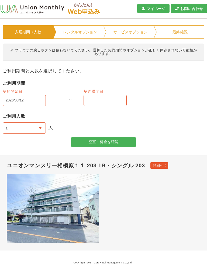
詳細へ (158, 165)
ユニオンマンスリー (32, 9)
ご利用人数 (14, 116)
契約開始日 (13, 91)
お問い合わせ (191, 8)
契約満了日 (94, 91)
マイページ (156, 8)
